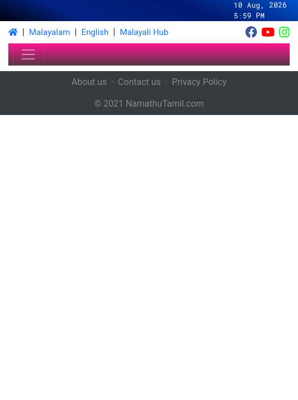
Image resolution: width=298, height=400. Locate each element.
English (95, 32)
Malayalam (49, 32)
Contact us (139, 82)
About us (89, 82)
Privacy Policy (199, 82)
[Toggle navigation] (28, 54)
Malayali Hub (144, 32)
